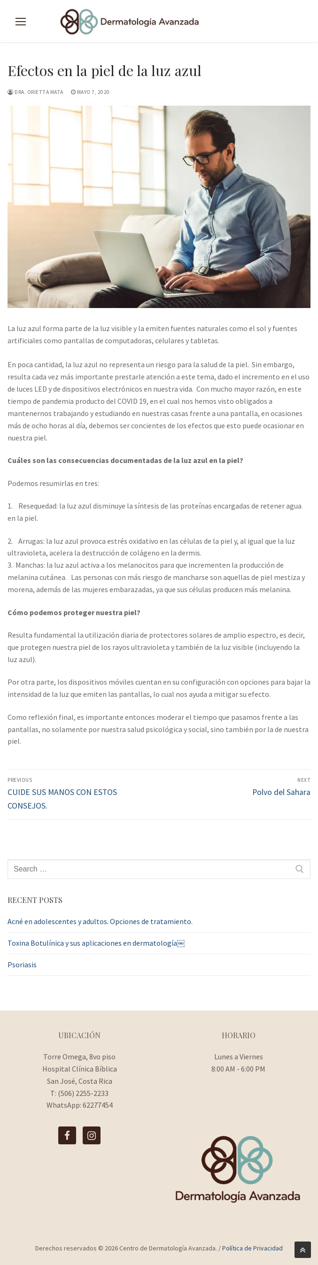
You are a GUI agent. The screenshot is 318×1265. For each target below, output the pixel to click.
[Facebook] (67, 1135)
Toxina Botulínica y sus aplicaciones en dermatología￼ (96, 943)
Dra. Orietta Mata (35, 92)
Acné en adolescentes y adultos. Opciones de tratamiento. (100, 921)
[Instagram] (92, 1135)
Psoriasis (22, 964)
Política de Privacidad (252, 1248)
